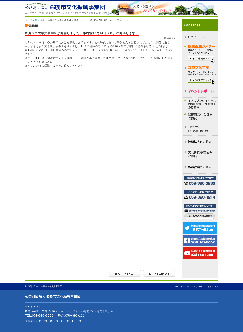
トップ (28, 20)
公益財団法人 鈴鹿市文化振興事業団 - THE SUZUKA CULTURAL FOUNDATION (65, 6)
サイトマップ (211, 286)
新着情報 (39, 20)
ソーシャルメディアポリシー (188, 286)
